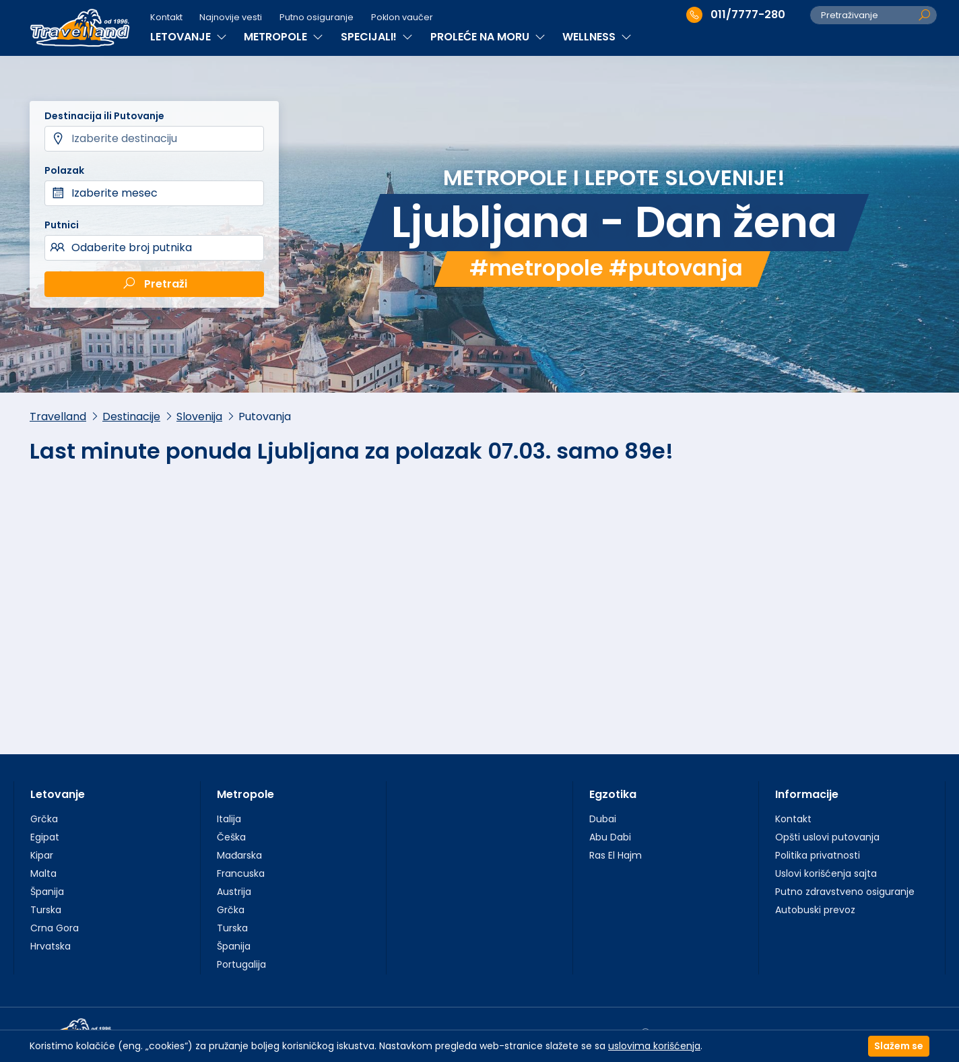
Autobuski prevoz (815, 910)
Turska (45, 910)
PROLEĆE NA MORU (487, 36)
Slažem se (898, 1046)
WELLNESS (597, 36)
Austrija (234, 891)
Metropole (245, 794)
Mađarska (239, 855)
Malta (43, 873)
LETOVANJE (188, 36)
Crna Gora (54, 928)
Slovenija (199, 416)
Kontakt (166, 17)
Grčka (44, 819)
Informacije (806, 794)
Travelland (58, 416)
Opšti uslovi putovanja (827, 837)
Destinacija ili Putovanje (104, 116)
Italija (229, 819)
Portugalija (241, 964)
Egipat (44, 837)
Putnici (61, 225)
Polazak (64, 170)
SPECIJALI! (377, 36)
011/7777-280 (735, 15)
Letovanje (57, 794)
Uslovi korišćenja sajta (826, 873)
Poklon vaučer (402, 17)
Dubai (602, 819)
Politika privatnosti (817, 855)
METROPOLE (283, 36)
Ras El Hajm (615, 855)
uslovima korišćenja (654, 1046)
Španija (47, 891)
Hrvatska (50, 946)
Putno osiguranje (316, 17)
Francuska (241, 873)
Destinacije (131, 416)
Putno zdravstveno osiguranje (845, 891)
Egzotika (612, 794)
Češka (231, 837)
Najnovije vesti (230, 17)
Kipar (41, 855)
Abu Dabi (610, 837)
